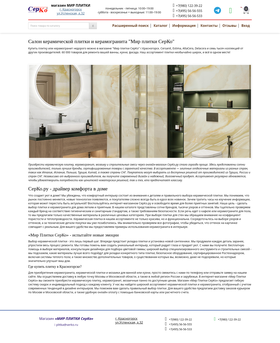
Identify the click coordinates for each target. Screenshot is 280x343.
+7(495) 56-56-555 (187, 10)
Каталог (160, 25)
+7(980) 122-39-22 (187, 5)
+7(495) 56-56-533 (187, 15)
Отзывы (229, 25)
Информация (184, 25)
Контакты (208, 25)
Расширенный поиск (130, 25)
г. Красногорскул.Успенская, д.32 (71, 11)
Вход (245, 25)
